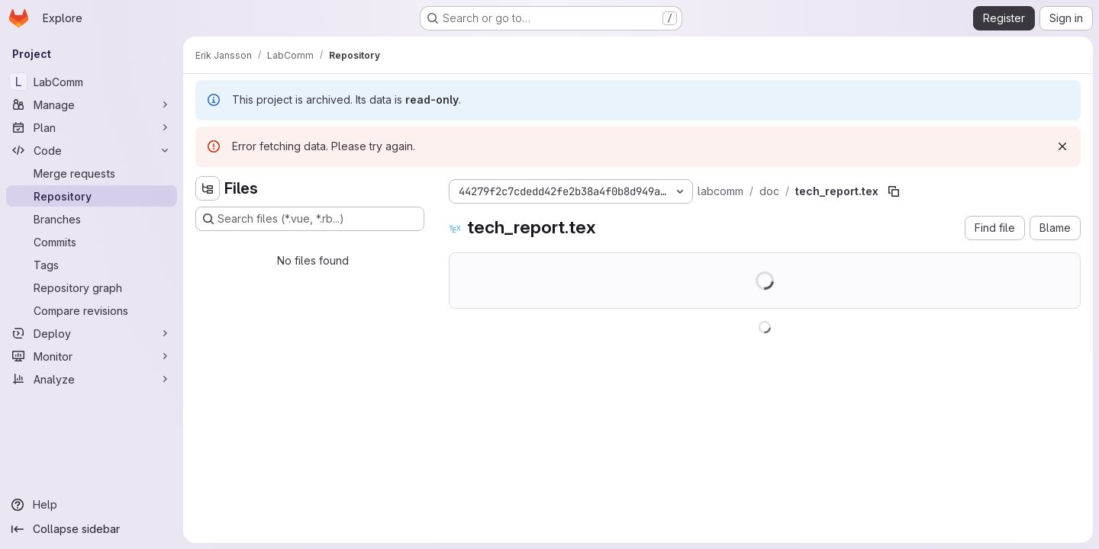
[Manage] (91, 104)
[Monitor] (91, 356)
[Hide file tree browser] (207, 188)
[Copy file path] (893, 191)
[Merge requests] (91, 173)
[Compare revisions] (91, 310)
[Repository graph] (91, 287)
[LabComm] (91, 81)
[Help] (91, 504)
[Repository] (91, 196)
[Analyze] (91, 379)
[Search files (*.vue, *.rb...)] (309, 219)
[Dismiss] (1062, 146)
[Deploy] (91, 333)
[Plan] (91, 127)
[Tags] (91, 264)
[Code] (91, 150)
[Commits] (91, 241)
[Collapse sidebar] (91, 529)
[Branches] (91, 219)
